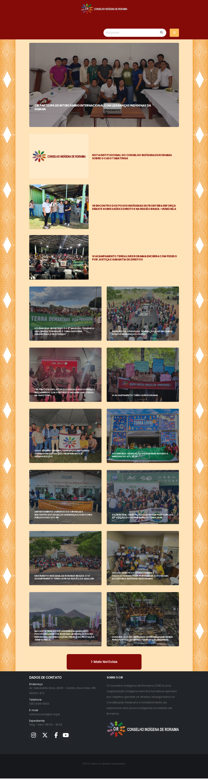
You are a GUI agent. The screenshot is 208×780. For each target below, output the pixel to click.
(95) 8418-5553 (39, 704)
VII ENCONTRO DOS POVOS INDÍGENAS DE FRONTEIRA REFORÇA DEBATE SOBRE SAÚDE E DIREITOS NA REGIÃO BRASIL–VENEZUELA (134, 207)
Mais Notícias (104, 661)
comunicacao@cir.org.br (47, 714)
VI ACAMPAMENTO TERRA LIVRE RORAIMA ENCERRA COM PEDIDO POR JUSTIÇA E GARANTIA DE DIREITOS (134, 257)
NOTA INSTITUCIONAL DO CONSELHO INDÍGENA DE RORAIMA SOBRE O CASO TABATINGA (132, 156)
